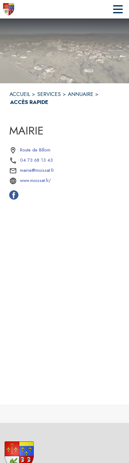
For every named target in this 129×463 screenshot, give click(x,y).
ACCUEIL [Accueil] (20, 94)
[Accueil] (8, 9)
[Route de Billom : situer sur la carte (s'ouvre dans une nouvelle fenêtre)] (35, 150)
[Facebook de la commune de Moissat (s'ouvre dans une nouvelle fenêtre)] (13, 197)
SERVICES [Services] (49, 94)
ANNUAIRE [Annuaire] (80, 94)
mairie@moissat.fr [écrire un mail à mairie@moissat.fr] (37, 170)
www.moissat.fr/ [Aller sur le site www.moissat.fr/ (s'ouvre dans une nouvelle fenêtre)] (35, 180)
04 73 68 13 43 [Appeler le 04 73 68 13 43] (36, 160)
